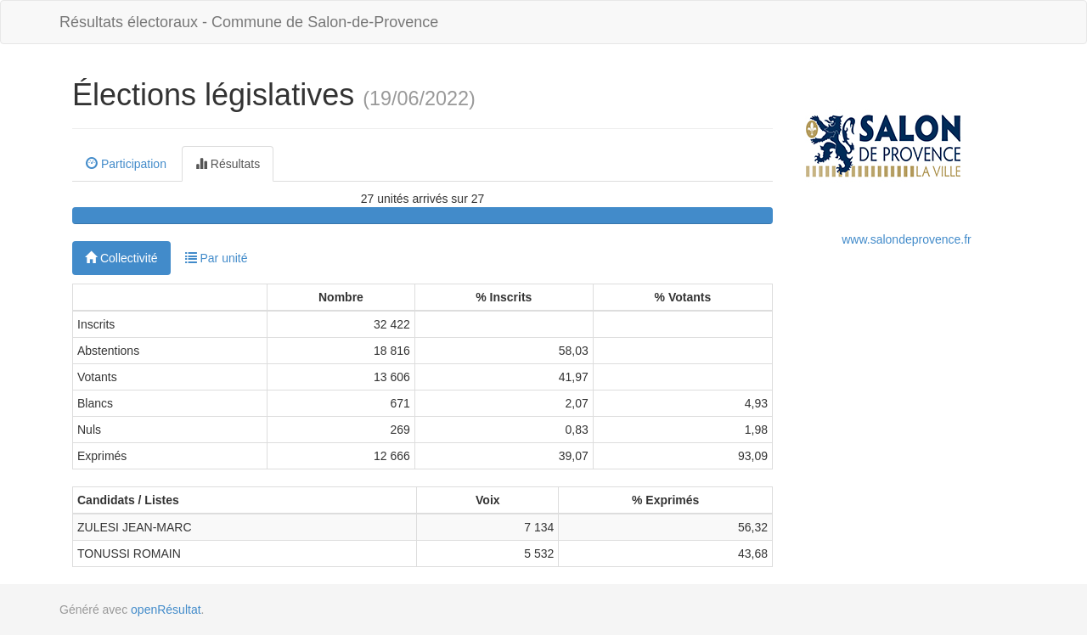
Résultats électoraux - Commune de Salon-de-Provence (248, 22)
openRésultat (166, 609)
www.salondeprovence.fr (907, 239)
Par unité (216, 258)
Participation (126, 164)
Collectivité (121, 258)
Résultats (227, 164)
